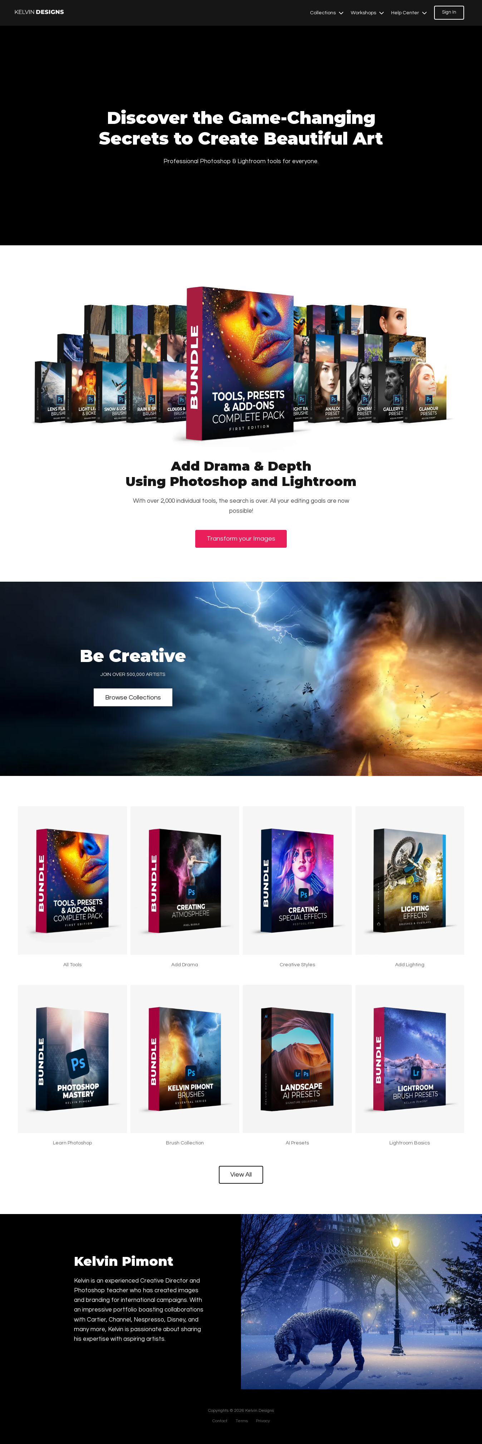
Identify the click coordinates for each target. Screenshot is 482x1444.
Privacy (263, 1421)
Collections (327, 12)
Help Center (409, 12)
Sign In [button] (449, 12)
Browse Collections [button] (133, 697)
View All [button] (241, 1174)
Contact (219, 1421)
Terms (242, 1421)
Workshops (367, 12)
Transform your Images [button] (241, 538)
